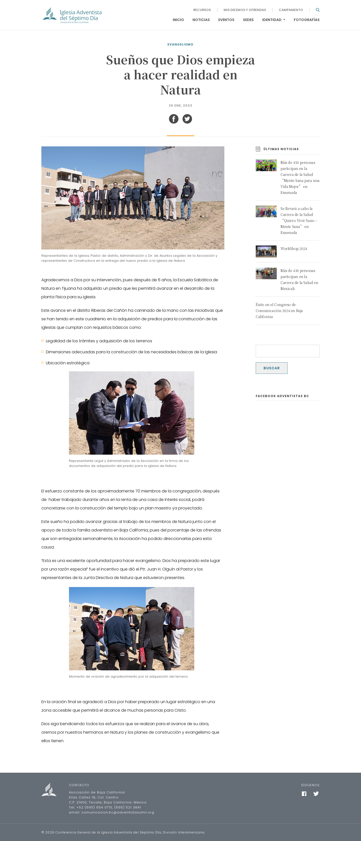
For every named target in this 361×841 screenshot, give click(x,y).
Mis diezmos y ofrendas (245, 10)
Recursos (202, 10)
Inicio (178, 19)
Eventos (226, 19)
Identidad (272, 19)
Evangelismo (180, 44)
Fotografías (307, 19)
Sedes (248, 19)
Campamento (291, 10)
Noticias (201, 19)
